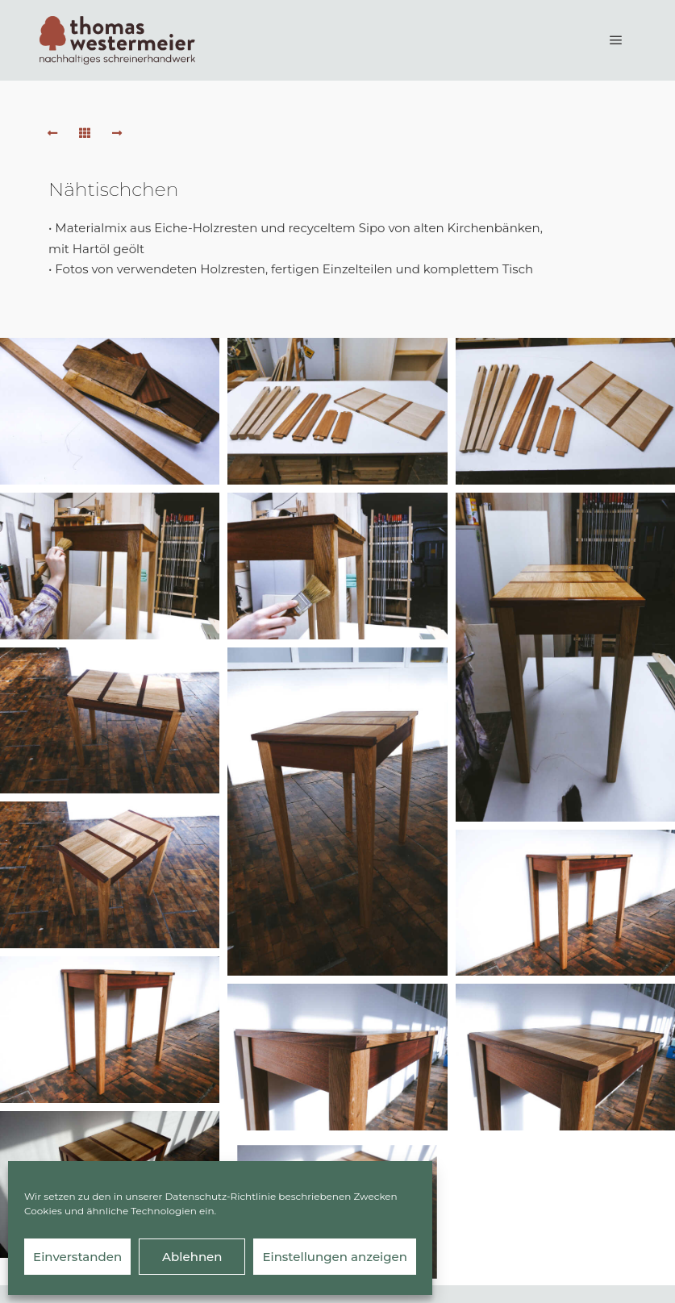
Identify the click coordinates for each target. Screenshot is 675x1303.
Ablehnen (192, 1256)
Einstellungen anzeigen (334, 1256)
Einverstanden (77, 1256)
